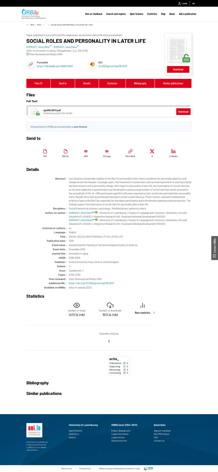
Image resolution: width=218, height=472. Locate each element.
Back (32, 25)
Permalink (130, 156)
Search (73, 437)
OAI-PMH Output (163, 434)
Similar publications (173, 83)
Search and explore (116, 13)
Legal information (121, 434)
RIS (45, 156)
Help (163, 13)
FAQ (157, 437)
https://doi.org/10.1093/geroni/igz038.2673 (91, 283)
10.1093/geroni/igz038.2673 (112, 66)
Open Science (136, 13)
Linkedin (173, 156)
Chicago (107, 156)
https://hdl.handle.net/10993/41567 (55, 66)
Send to (62, 83)
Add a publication (187, 13)
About (172, 13)
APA (86, 156)
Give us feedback (93, 13)
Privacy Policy (85, 468)
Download (178, 69)
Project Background (122, 430)
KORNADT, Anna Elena (82, 212)
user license (80, 126)
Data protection (120, 440)
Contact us (160, 440)
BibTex (65, 156)
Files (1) (38, 83)
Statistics (152, 13)
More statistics (142, 312)
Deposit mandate (163, 430)
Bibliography (140, 83)
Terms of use (66, 468)
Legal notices (119, 437)
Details (86, 83)
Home (39, 25)
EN (193, 3)
